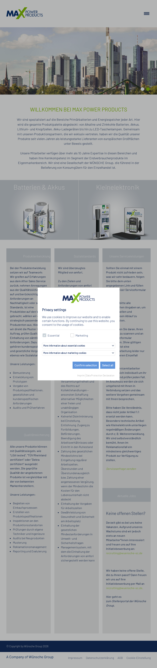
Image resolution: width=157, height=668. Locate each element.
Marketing (79, 335)
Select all (107, 365)
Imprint (81, 375)
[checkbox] (44, 335)
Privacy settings (54, 309)
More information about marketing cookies (64, 352)
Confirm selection (85, 365)
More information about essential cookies (64, 345)
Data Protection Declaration (100, 375)
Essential (51, 335)
